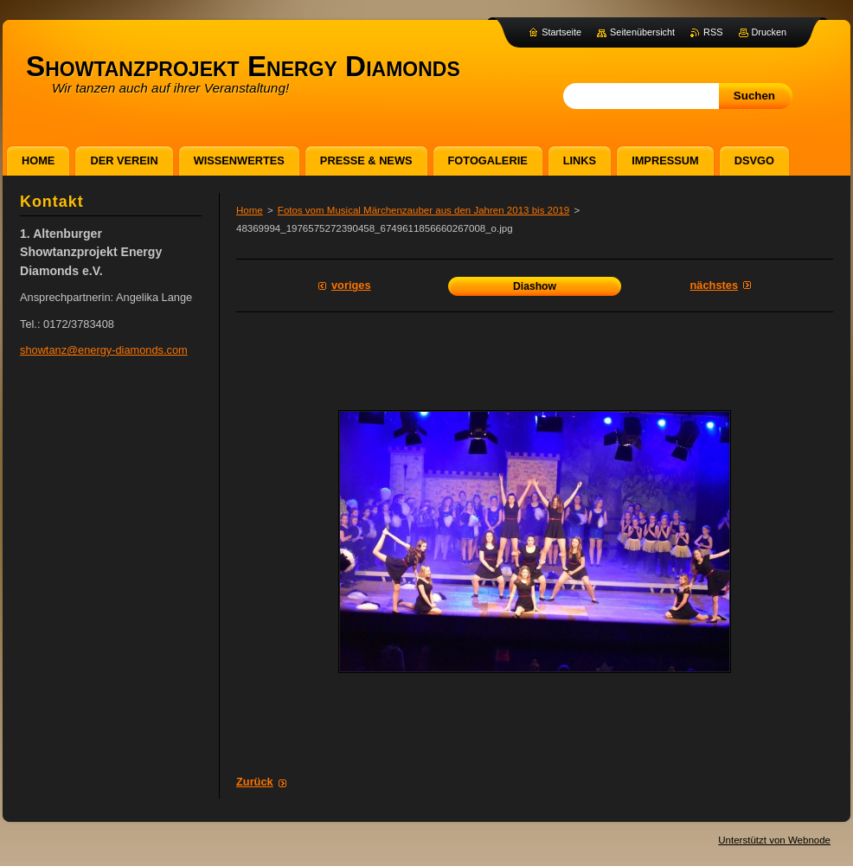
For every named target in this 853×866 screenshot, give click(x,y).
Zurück (254, 781)
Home (249, 210)
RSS (712, 32)
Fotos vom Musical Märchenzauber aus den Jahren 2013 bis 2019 (423, 210)
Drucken (769, 32)
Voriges (351, 285)
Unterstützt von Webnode (774, 840)
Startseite (561, 32)
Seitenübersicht (642, 32)
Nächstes (714, 285)
